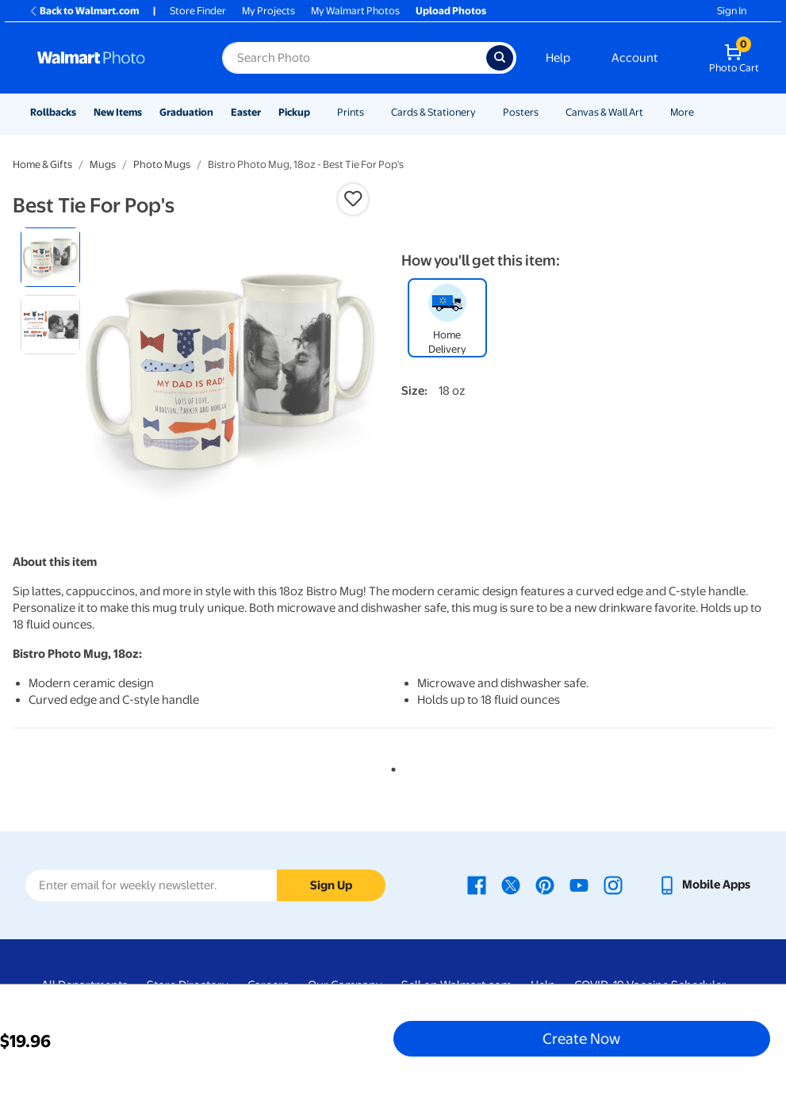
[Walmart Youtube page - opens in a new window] (579, 884)
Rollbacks (53, 112)
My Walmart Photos (355, 11)
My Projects (268, 11)
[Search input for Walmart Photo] (354, 58)
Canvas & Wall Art (604, 112)
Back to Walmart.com (84, 11)
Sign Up (331, 885)
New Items (118, 112)
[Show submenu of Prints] (371, 112)
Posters (521, 112)
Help (558, 58)
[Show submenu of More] (701, 112)
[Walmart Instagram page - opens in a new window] (613, 884)
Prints (350, 112)
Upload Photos (451, 11)
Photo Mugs (161, 164)
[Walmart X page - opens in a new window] (510, 884)
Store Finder (198, 11)
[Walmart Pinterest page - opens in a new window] (544, 884)
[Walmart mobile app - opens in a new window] (704, 884)
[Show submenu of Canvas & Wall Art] (650, 112)
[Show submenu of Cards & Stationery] (483, 112)
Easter (246, 112)
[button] (353, 199)
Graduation (186, 112)
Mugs (103, 164)
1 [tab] (390, 766)
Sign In (731, 11)
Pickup (294, 112)
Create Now (581, 1038)
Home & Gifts (42, 164)
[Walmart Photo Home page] (112, 58)
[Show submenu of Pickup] (317, 112)
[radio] (50, 257)
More (682, 112)
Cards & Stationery (433, 112)
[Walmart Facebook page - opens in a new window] (476, 884)
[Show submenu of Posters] (545, 112)
